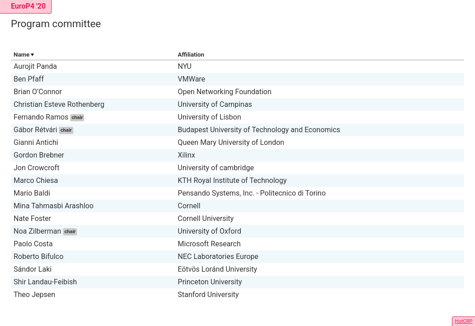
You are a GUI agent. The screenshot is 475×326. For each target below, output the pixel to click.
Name (21, 54)
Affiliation (191, 54)
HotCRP (464, 321)
